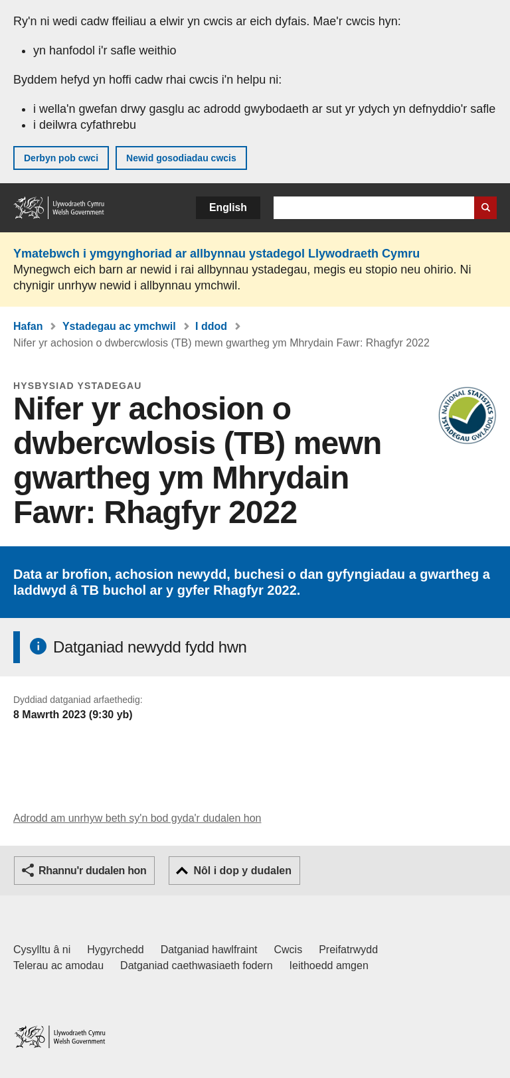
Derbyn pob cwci (61, 158)
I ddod (211, 326)
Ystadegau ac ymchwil (119, 326)
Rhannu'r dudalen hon (92, 870)
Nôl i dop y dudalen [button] (242, 870)
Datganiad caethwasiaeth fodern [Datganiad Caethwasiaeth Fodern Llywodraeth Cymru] (196, 965)
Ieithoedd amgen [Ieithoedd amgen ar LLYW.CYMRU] (329, 965)
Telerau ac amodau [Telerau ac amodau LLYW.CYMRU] (58, 965)
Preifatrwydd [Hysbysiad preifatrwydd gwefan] (348, 949)
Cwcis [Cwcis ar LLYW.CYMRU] (288, 949)
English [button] (228, 207)
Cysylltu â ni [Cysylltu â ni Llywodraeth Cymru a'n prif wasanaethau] (41, 949)
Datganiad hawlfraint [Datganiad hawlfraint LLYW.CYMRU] (209, 949)
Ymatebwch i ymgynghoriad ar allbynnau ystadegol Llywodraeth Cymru (216, 253)
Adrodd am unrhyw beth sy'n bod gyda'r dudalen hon (137, 818)
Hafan (27, 326)
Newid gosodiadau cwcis (181, 158)
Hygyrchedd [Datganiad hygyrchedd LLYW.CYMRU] (115, 949)
